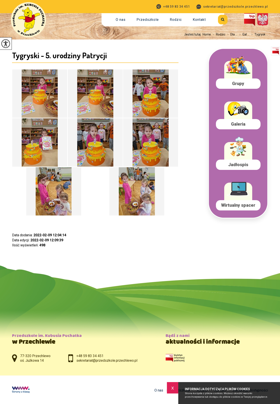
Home (207, 34)
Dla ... (231, 34)
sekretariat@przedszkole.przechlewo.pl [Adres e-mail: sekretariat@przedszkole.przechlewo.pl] (106, 360)
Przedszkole (147, 20)
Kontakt (199, 20)
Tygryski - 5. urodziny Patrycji (59, 55)
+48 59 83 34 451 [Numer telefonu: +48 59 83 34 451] (89, 356)
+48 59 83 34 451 (173, 6)
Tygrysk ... (258, 34)
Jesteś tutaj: (193, 34)
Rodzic (176, 20)
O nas (121, 20)
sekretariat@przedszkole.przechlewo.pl (232, 6)
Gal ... (243, 34)
